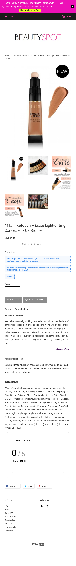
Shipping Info (10, 520)
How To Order (10, 516)
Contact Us (9, 513)
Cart (66, 16)
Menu (9, 16)
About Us (8, 509)
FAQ (6, 506)
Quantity (9, 284)
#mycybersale (10, 527)
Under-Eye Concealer (21, 56)
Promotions (10, 252)
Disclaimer (9, 523)
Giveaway (9, 531)
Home (7, 56)
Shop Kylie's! (36, 10)
